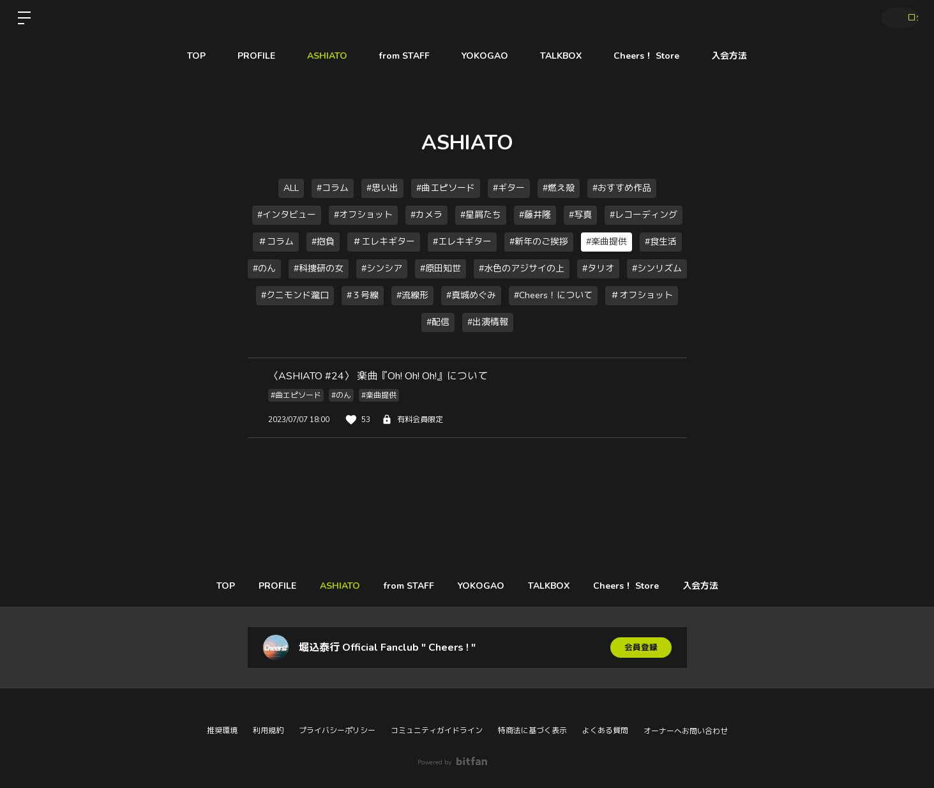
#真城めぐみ (471, 295)
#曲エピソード (445, 188)
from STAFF (404, 56)
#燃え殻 (559, 188)
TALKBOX (561, 56)
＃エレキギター (383, 242)
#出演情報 (487, 322)
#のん (264, 268)
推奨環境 (222, 730)
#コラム (333, 188)
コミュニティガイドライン (437, 730)
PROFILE (256, 56)
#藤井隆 (535, 215)
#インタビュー (286, 215)
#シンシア (381, 268)
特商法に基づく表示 (532, 730)
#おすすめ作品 (621, 188)
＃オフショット (641, 295)
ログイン (895, 18)
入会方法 (729, 56)
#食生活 (661, 242)
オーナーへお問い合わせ (686, 731)
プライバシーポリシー (337, 730)
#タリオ (598, 268)
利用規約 (268, 730)
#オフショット (363, 215)
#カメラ (426, 215)
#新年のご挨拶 (538, 242)
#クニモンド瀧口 (295, 295)
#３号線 (363, 295)
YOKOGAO (485, 56)
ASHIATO (327, 56)
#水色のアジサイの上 (521, 268)
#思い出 (382, 188)
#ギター (509, 188)
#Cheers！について (553, 295)
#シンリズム (657, 268)
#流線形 (412, 295)
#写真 (580, 215)
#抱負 (323, 242)
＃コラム (276, 242)
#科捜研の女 (318, 268)
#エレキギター (462, 242)
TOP (196, 56)
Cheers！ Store (646, 56)
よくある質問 (605, 730)
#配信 (437, 322)
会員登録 (641, 647)
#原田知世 (440, 268)
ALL (291, 188)
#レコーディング (643, 215)
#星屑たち (480, 215)
